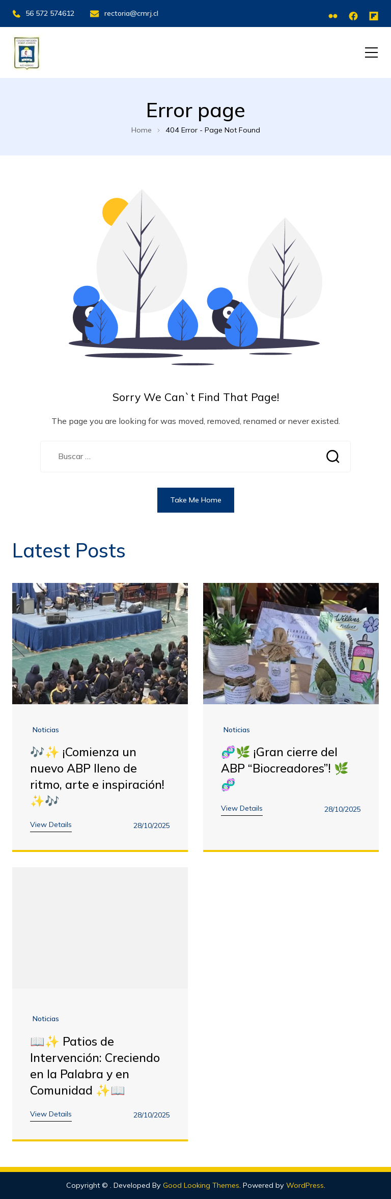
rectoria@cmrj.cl (124, 13)
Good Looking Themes (201, 1185)
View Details (51, 824)
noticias (46, 730)
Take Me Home (195, 499)
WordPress (305, 1185)
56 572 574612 (43, 13)
